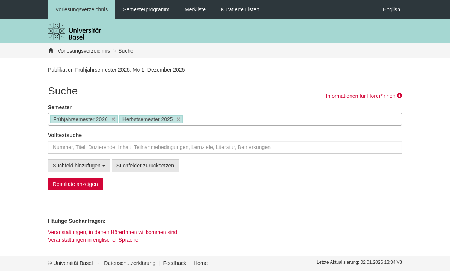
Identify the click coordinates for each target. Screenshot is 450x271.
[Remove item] (113, 119)
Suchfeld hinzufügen (79, 166)
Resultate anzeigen (75, 184)
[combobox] (225, 119)
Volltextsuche (65, 135)
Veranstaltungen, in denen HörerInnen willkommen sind (112, 232)
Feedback (174, 263)
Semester (60, 107)
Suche (125, 51)
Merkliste (195, 9)
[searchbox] (187, 120)
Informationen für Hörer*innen (364, 96)
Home (201, 263)
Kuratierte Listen (240, 9)
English (391, 9)
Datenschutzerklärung (129, 263)
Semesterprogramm (146, 9)
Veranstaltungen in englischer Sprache (93, 240)
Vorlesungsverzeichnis (81, 9)
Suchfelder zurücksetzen (145, 166)
